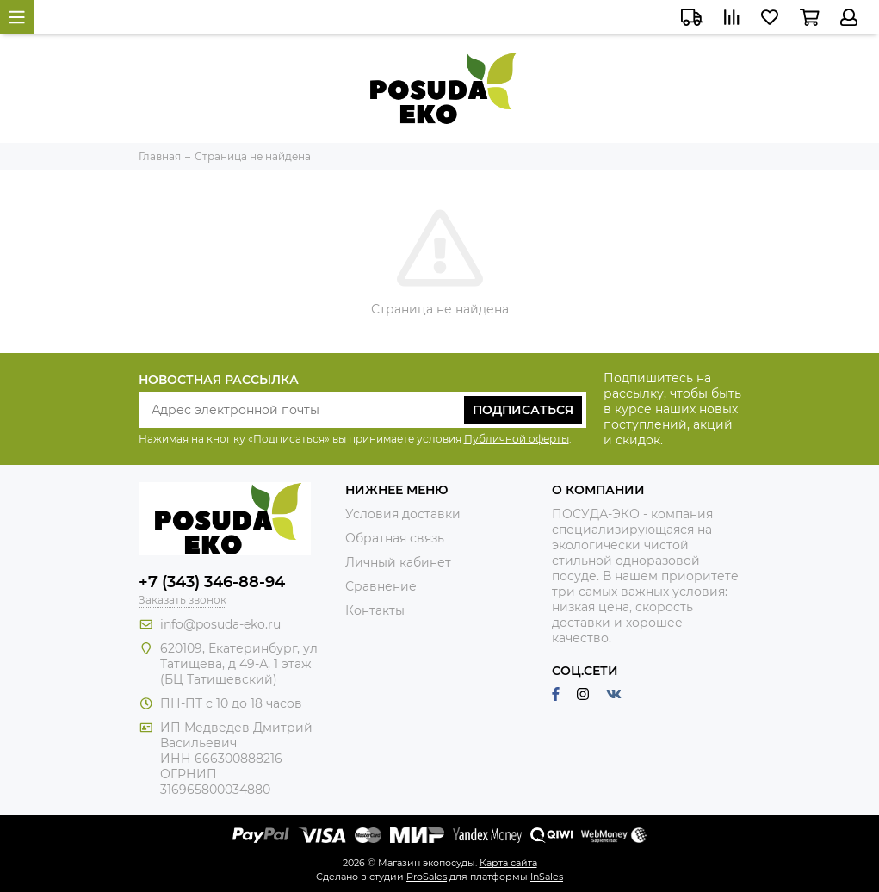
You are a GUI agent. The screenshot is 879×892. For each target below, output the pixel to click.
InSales (546, 876)
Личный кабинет (398, 562)
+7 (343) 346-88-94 (212, 582)
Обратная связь (394, 538)
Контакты (375, 610)
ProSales (426, 876)
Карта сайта (508, 863)
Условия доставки (403, 514)
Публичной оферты (516, 438)
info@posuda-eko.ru (220, 624)
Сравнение (381, 586)
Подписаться (523, 410)
